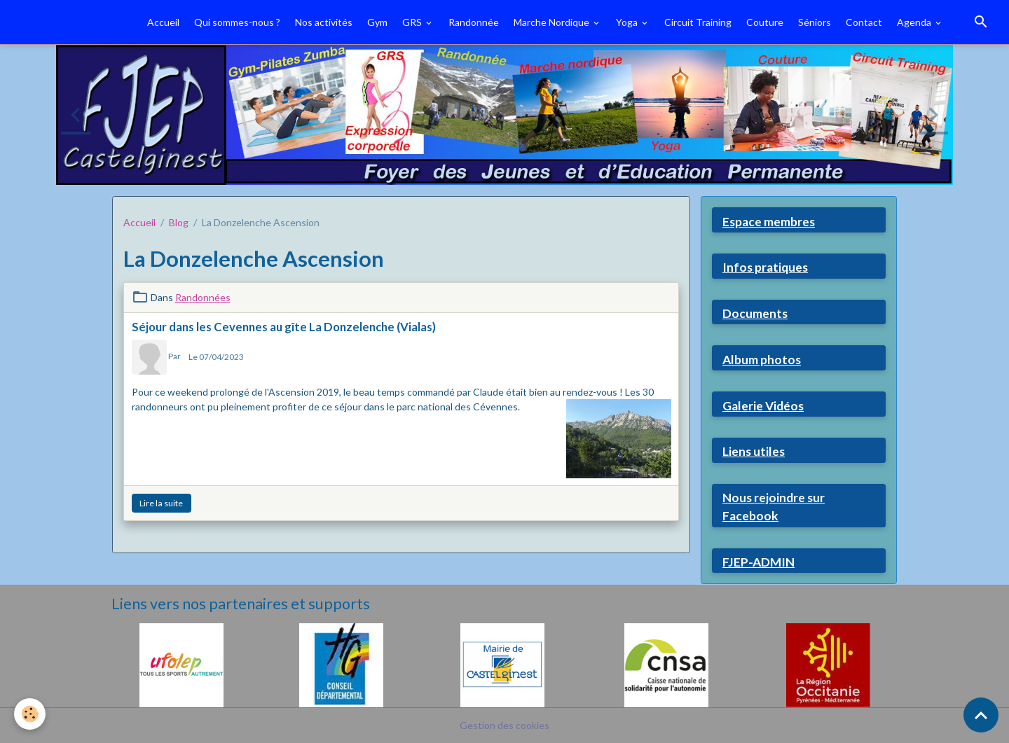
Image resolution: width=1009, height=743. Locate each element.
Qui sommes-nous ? (237, 22)
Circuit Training (698, 22)
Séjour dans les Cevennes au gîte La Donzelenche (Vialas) (284, 326)
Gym (377, 22)
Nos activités (323, 22)
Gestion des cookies (504, 725)
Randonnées (203, 297)
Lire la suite (161, 503)
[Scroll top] (980, 714)
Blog (178, 222)
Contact (864, 22)
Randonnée (473, 22)
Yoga (628, 22)
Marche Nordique (552, 22)
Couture (764, 22)
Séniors (814, 22)
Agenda (915, 22)
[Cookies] (30, 714)
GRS (413, 22)
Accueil (163, 22)
